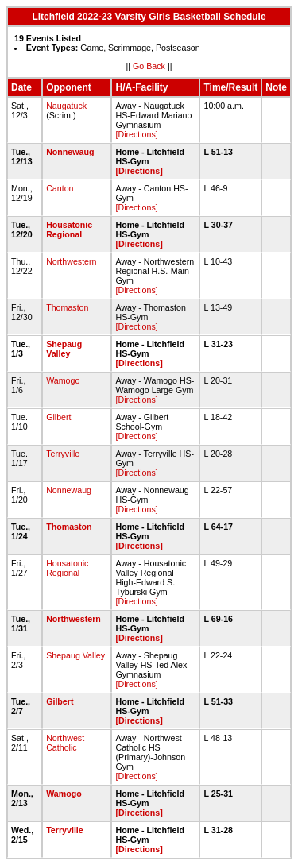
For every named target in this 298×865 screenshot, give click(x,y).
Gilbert (58, 417)
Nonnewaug (70, 151)
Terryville (62, 453)
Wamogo (62, 380)
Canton (59, 188)
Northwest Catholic (65, 742)
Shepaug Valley (64, 348)
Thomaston (67, 307)
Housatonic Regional (69, 229)
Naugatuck (66, 105)
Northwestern (71, 261)
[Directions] (136, 134)
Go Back (149, 66)
